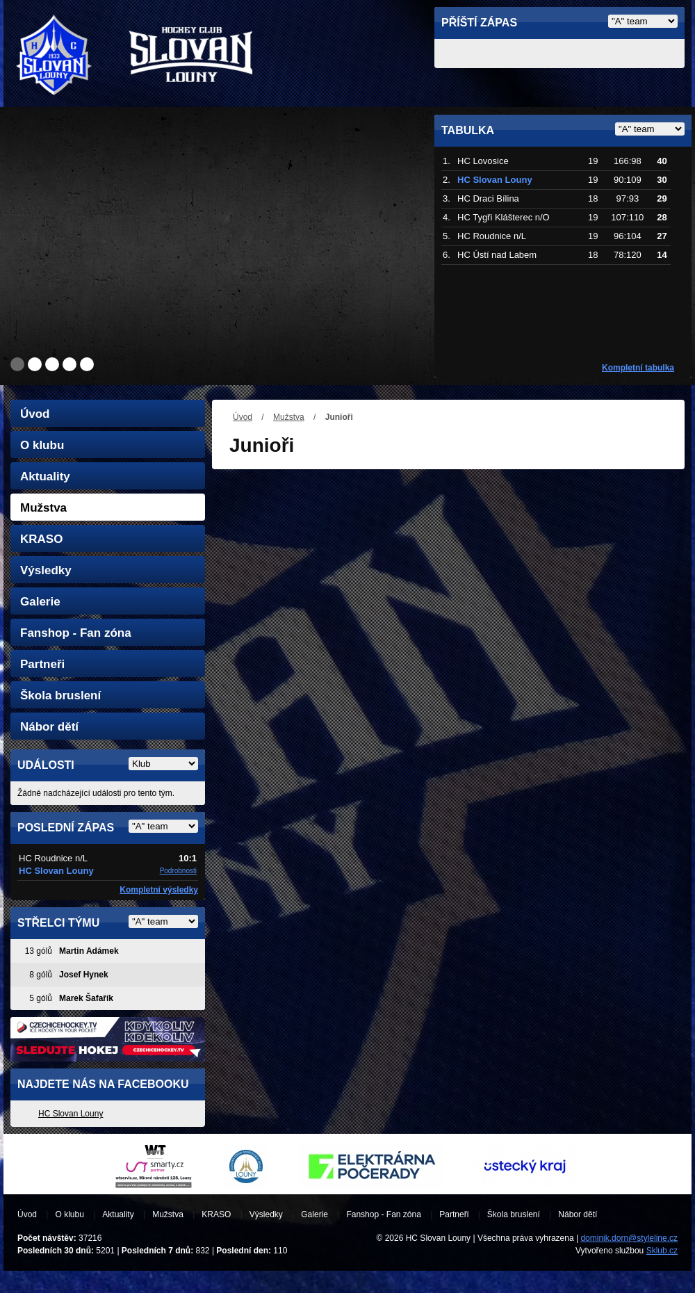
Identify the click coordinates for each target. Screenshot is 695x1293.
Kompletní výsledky (159, 890)
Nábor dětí (49, 726)
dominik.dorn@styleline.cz (629, 1238)
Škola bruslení (60, 695)
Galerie (40, 601)
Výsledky (46, 570)
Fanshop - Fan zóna (75, 633)
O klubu (42, 445)
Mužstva (288, 417)
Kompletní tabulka (638, 368)
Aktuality (45, 476)
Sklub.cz (662, 1250)
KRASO (41, 539)
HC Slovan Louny (70, 1114)
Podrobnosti (178, 871)
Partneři (42, 664)
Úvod (242, 417)
